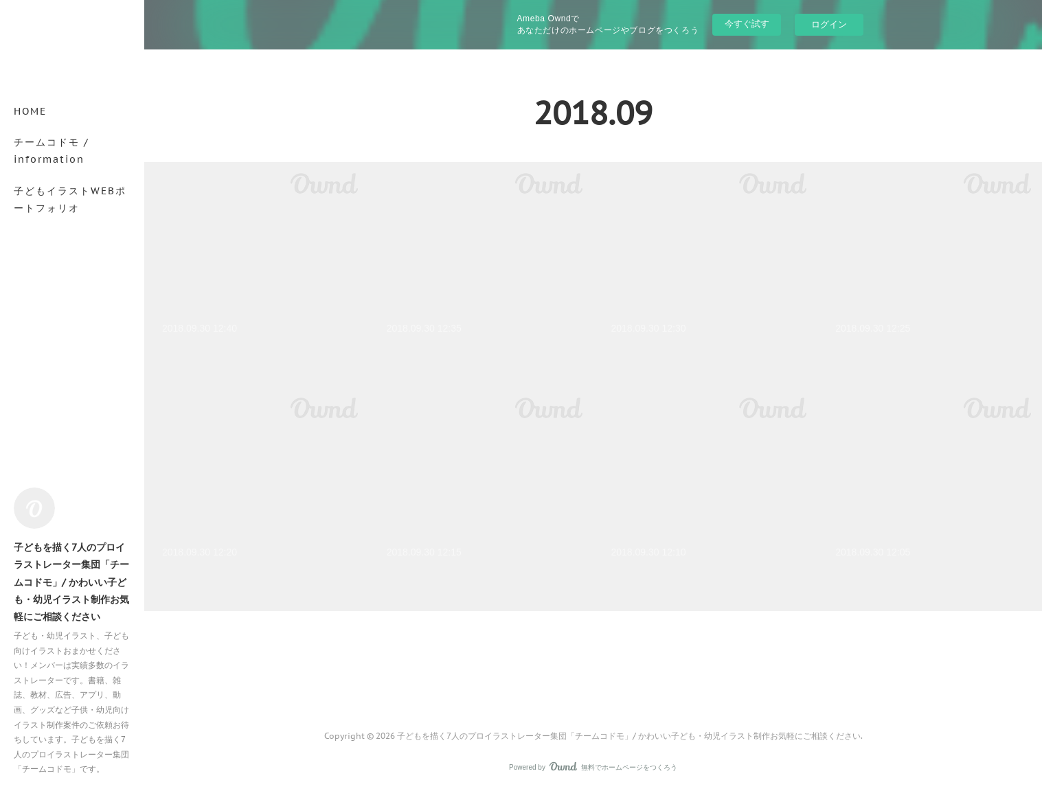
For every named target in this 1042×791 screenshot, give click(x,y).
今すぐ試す (747, 24)
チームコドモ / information (51, 150)
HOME (30, 111)
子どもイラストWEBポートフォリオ (70, 199)
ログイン (829, 24)
